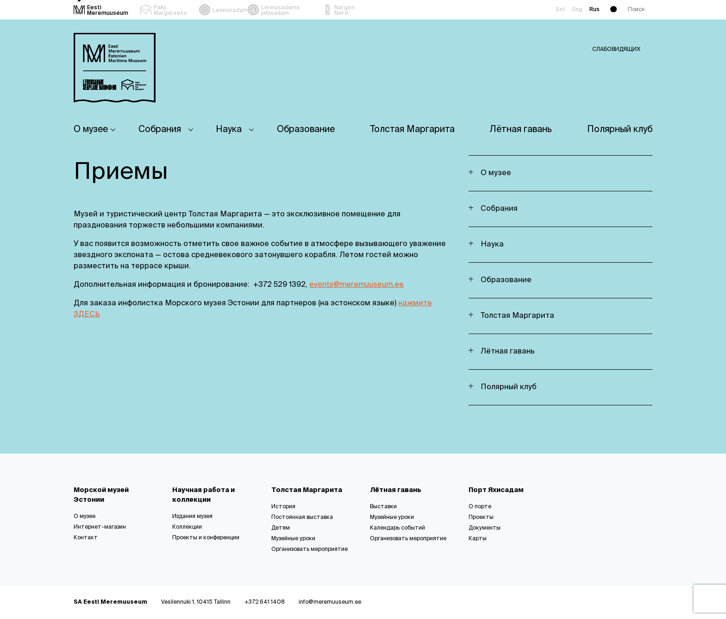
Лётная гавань (520, 129)
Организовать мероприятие (309, 549)
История (283, 507)
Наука (229, 129)
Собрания (159, 129)
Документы (485, 528)
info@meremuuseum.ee (330, 602)
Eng (577, 10)
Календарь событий (397, 528)
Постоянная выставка (302, 517)
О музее (91, 129)
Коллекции (187, 527)
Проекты (481, 517)
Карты (478, 539)
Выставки (383, 507)
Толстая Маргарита (412, 129)
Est (560, 10)
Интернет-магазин (100, 527)
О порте (480, 507)
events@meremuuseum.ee (356, 285)
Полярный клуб (619, 129)
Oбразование (306, 129)
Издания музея (192, 516)
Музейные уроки (293, 539)
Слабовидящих (616, 49)
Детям (280, 528)
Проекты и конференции (205, 538)
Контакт (86, 538)
